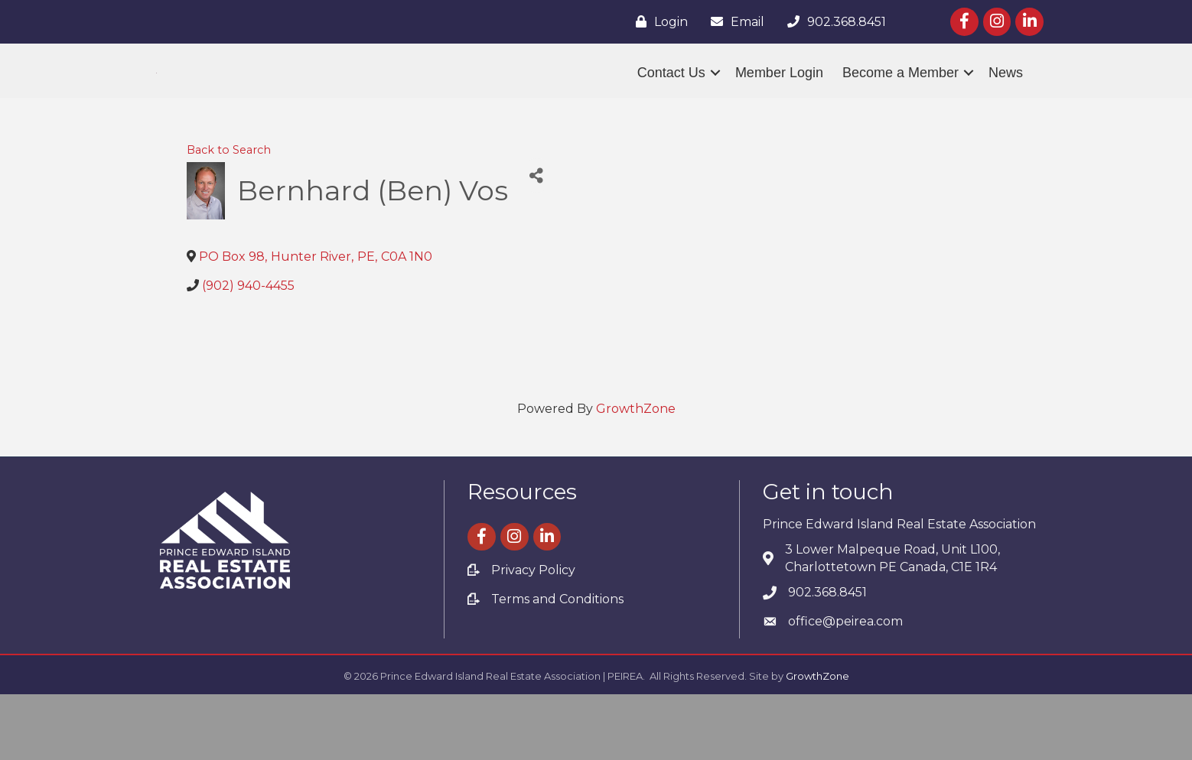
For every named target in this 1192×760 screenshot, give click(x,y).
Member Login (779, 105)
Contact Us (671, 105)
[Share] (536, 241)
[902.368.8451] (833, 22)
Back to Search (229, 215)
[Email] (733, 22)
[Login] (658, 22)
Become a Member (900, 105)
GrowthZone (636, 473)
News (1005, 105)
